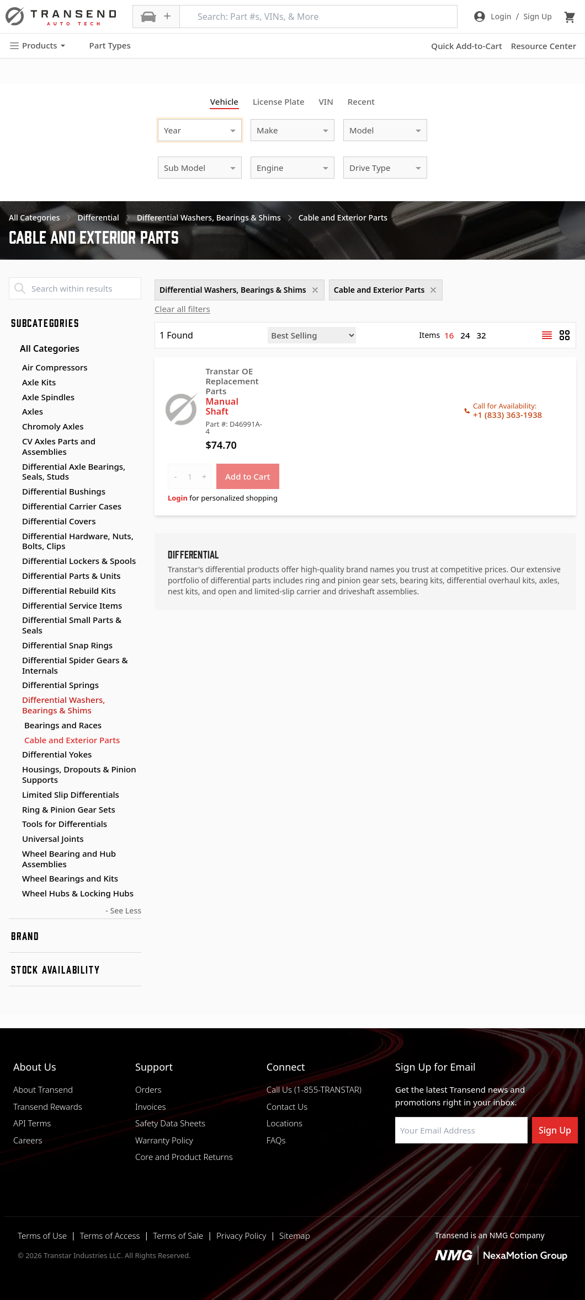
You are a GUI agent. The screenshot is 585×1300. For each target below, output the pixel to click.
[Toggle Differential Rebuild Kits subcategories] (13, 591)
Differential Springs (60, 684)
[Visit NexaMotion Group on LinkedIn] (427, 1170)
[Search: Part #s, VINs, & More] (318, 16)
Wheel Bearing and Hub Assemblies (69, 858)
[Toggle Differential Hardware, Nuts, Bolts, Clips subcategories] (13, 536)
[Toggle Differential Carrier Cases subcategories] (13, 506)
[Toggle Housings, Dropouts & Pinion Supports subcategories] (13, 769)
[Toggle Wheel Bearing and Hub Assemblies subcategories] (13, 853)
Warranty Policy (164, 1140)
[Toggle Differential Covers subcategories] (13, 521)
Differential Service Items (72, 605)
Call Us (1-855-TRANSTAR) (314, 1089)
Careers (27, 1140)
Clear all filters (182, 309)
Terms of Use (42, 1235)
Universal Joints (52, 838)
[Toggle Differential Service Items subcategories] (13, 605)
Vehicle (224, 101)
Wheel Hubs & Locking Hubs (78, 893)
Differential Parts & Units (71, 575)
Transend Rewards (47, 1106)
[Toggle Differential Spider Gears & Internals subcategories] (13, 660)
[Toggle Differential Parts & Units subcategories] (13, 576)
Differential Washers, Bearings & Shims (63, 705)
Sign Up (555, 1130)
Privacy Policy (241, 1235)
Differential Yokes (57, 754)
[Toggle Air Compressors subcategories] (13, 367)
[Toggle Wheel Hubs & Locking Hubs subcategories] (13, 893)
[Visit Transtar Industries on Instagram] (455, 1170)
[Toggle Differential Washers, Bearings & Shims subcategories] (13, 700)
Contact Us (287, 1106)
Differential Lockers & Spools (79, 560)
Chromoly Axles (53, 426)
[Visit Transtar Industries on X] (482, 1170)
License (279, 101)
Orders (148, 1089)
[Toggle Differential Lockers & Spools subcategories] (13, 561)
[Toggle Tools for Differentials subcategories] (13, 824)
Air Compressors (55, 367)
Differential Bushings (63, 491)
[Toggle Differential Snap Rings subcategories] (13, 645)
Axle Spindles (48, 396)
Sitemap (294, 1235)
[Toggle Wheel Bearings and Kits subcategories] (13, 878)
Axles (32, 411)
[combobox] (189, 128)
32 (481, 335)
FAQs (276, 1140)
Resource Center (543, 45)
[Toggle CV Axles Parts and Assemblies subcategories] (13, 441)
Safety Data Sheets (170, 1123)
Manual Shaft (221, 406)
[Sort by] (312, 335)
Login (178, 498)
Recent (361, 101)
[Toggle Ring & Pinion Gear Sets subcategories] (13, 809)
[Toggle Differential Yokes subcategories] (13, 754)
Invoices (150, 1106)
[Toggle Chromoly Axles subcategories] (13, 426)
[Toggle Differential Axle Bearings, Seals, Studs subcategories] (13, 466)
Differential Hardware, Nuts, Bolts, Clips (78, 541)
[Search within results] (75, 288)
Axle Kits (39, 382)
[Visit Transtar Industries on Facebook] (400, 1170)
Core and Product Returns (184, 1156)
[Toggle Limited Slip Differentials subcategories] (13, 795)
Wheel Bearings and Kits (70, 878)
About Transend (43, 1089)
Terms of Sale (178, 1235)
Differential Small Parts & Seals (71, 625)
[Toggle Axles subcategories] (13, 411)
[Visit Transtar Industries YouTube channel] (510, 1170)
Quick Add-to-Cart (466, 45)
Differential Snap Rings (67, 645)
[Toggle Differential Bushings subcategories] (13, 491)
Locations (284, 1123)
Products (37, 45)
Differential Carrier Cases (71, 506)
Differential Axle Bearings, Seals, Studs (73, 471)
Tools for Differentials (64, 823)
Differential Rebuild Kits (69, 590)
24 (465, 335)
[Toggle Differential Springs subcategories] (13, 685)
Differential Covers (59, 521)
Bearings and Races (63, 725)
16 (449, 335)
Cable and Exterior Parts (72, 740)
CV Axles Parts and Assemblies (58, 446)
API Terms (32, 1123)
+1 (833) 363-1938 (507, 414)
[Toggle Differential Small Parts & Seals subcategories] (13, 620)
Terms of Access (110, 1235)
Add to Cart (247, 476)
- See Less (123, 910)
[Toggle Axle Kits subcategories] (13, 382)
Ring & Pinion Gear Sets (68, 809)
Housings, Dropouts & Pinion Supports (79, 774)
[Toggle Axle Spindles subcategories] (13, 397)
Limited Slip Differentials (70, 794)
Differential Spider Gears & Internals (75, 665)
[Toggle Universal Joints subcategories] (13, 839)
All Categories (44, 348)
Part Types (103, 46)
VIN (326, 101)
